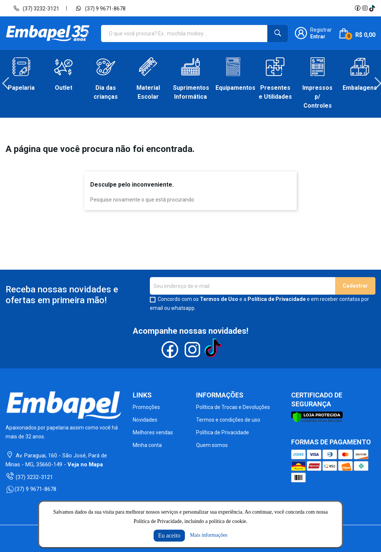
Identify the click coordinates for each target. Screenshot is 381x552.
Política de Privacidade (277, 299)
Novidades (145, 420)
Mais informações (208, 535)
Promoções (146, 407)
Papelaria (21, 87)
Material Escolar (148, 92)
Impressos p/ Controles (317, 96)
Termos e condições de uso (228, 420)
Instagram (365, 8)
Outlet (63, 87)
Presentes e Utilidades (275, 92)
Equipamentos (233, 87)
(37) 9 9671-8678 (100, 8)
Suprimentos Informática (190, 92)
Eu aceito (169, 535)
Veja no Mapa (85, 464)
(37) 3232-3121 (36, 8)
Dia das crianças (106, 92)
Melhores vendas (153, 432)
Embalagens (360, 87)
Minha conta (147, 445)
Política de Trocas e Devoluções (233, 407)
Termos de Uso (219, 299)
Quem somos (212, 445)
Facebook (357, 8)
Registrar (321, 30)
